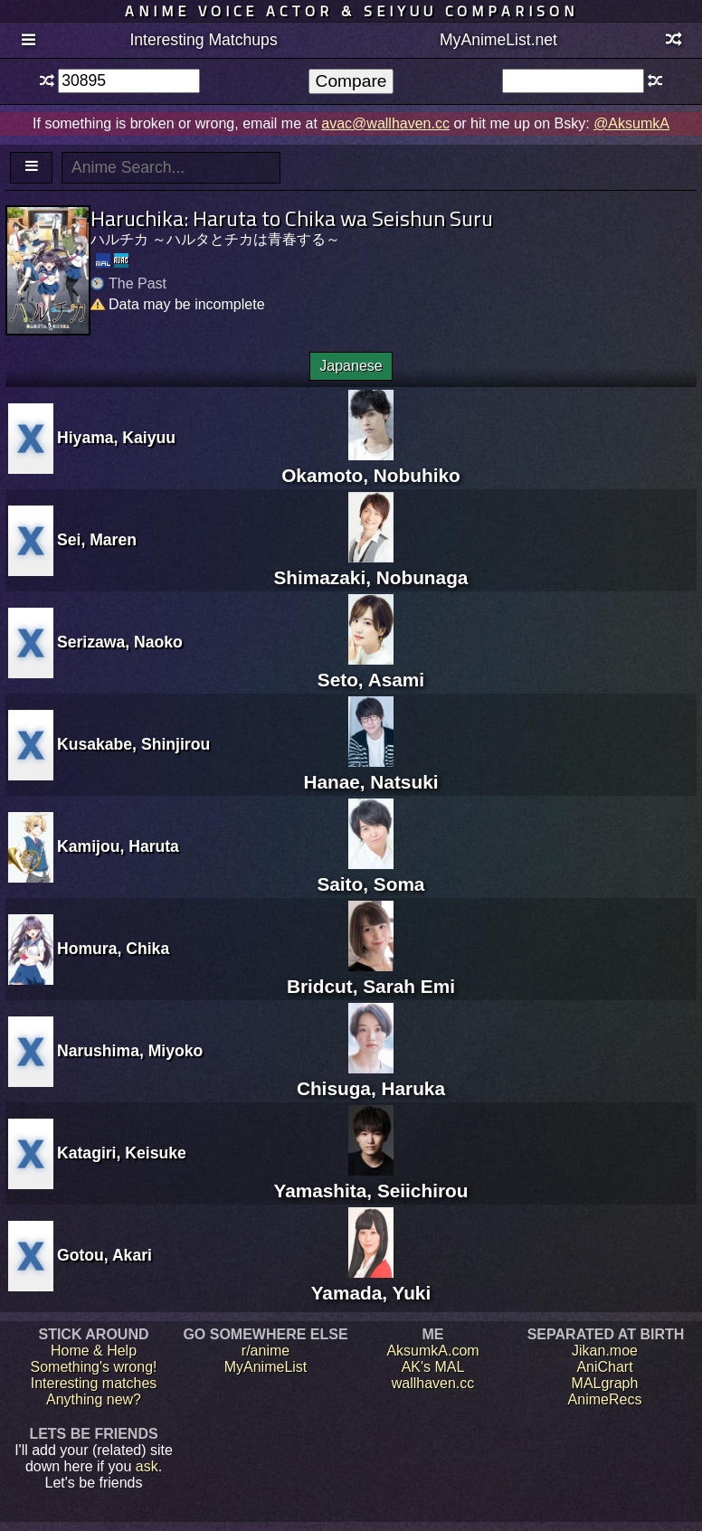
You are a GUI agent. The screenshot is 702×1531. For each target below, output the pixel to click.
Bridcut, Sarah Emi (371, 975)
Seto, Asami (371, 668)
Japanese (350, 365)
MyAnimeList (266, 1367)
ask (147, 1466)
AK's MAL (433, 1367)
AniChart (604, 1367)
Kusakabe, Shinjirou (133, 744)
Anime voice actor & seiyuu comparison (351, 11)
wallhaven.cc (433, 1383)
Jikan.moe (605, 1350)
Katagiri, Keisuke (121, 1153)
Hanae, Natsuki (370, 771)
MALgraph (605, 1383)
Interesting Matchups (203, 40)
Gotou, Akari (104, 1255)
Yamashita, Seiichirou (370, 1179)
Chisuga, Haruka (371, 1077)
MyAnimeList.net (498, 40)
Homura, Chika (113, 949)
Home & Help (94, 1350)
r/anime (265, 1350)
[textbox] (129, 81)
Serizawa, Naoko (120, 642)
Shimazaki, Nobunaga (370, 566)
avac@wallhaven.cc (385, 123)
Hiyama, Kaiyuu (116, 438)
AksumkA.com (432, 1350)
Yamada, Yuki (371, 1282)
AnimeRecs (605, 1399)
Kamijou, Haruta (118, 846)
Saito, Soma (370, 873)
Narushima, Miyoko (130, 1051)
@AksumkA (631, 123)
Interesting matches (94, 1383)
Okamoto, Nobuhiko (370, 464)
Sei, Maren (97, 540)
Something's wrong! (93, 1367)
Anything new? (93, 1399)
